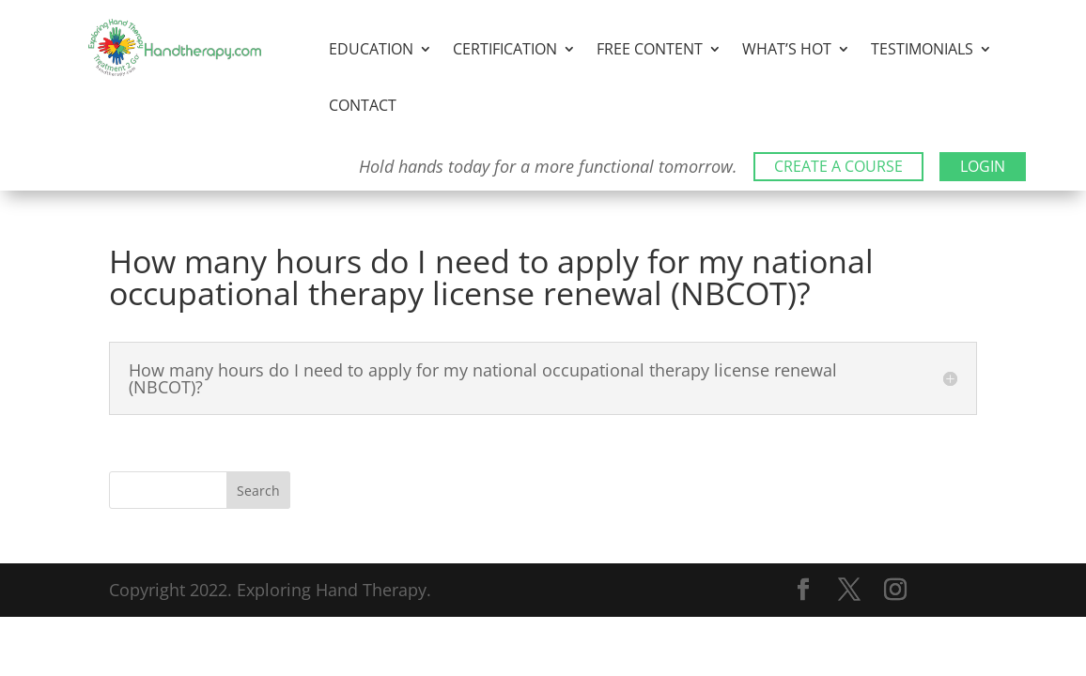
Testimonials (922, 50)
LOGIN (982, 166)
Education (371, 50)
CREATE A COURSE (838, 166)
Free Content (650, 50)
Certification (505, 50)
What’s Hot (786, 50)
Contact (362, 107)
